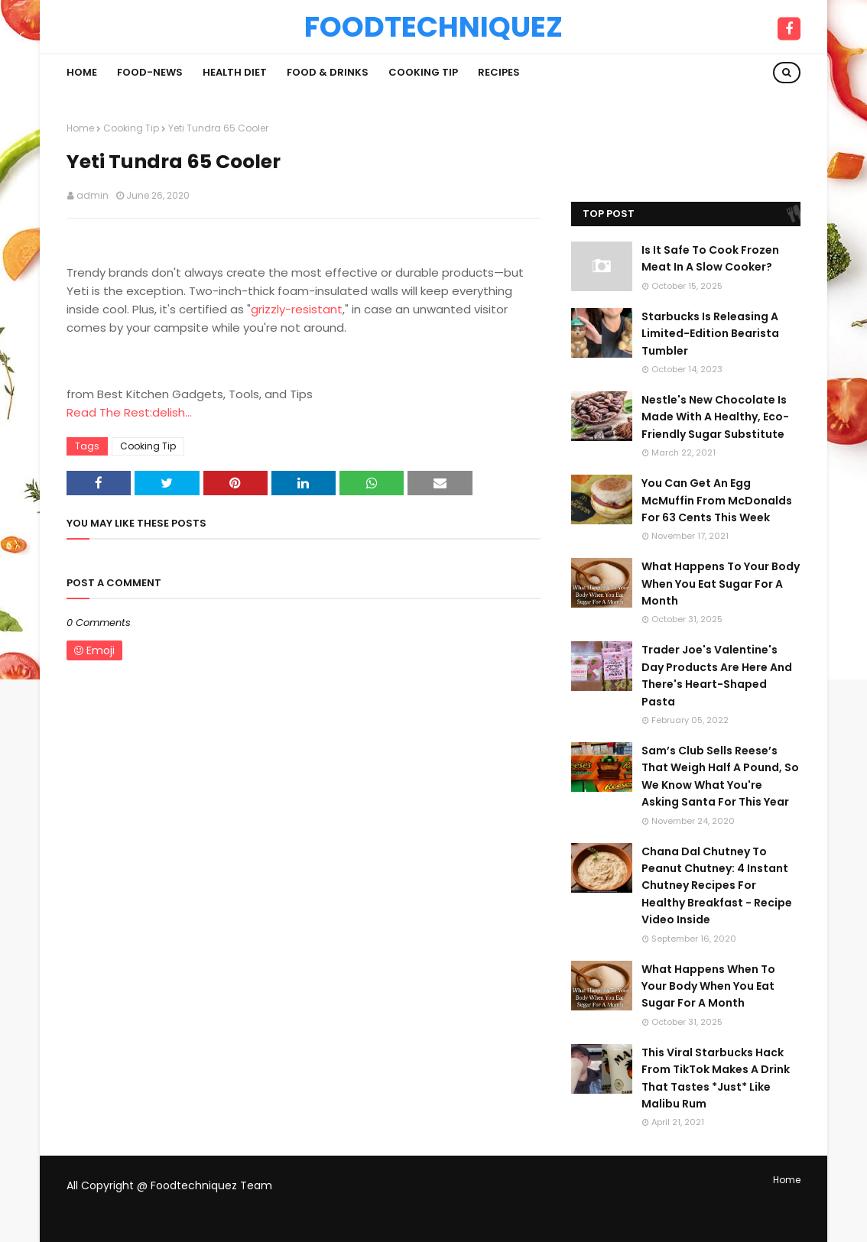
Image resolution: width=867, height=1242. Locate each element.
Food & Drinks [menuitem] (328, 72)
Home (80, 128)
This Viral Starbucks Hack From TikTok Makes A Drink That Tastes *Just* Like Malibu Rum (715, 1078)
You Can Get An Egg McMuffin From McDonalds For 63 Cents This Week (716, 500)
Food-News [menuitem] (150, 72)
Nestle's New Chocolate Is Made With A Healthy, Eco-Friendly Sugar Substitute (715, 417)
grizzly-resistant (297, 309)
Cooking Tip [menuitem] (423, 72)
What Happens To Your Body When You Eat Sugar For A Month (720, 583)
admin (92, 195)
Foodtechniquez (433, 27)
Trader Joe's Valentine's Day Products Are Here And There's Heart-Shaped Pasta (716, 675)
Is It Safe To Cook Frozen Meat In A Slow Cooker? (710, 258)
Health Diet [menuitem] (235, 72)
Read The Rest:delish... (129, 412)
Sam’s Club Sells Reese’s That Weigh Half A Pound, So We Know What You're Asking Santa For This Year (720, 776)
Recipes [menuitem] (499, 72)
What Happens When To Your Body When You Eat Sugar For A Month (708, 986)
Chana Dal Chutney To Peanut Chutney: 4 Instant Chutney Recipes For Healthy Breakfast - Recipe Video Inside (716, 886)
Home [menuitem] (82, 72)
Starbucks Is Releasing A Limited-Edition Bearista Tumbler (710, 333)
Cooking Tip (131, 128)
